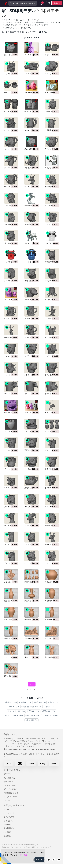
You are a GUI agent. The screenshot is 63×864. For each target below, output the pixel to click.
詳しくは (23, 855)
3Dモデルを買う (12, 770)
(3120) (42, 22)
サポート (7, 809)
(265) (25, 27)
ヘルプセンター (10, 813)
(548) (13, 22)
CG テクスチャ (10, 785)
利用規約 (7, 832)
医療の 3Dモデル (48, 711)
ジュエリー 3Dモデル (16, 711)
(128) (11, 27)
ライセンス (8, 821)
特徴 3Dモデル (25, 702)
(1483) (18, 25)
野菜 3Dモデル (50, 707)
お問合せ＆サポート (14, 805)
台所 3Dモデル (39, 702)
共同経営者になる (11, 793)
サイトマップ (46, 847)
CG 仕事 (7, 800)
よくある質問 (9, 817)
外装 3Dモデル (13, 707)
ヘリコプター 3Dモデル (14, 716)
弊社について (10, 734)
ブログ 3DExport (10, 797)
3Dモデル (8, 774)
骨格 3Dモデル (31, 720)
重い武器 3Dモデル (33, 716)
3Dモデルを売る (10, 789)
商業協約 (7, 824)
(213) (28, 22)
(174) (42, 25)
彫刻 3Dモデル (11, 702)
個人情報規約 (9, 828)
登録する (57, 3)
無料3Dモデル (9, 781)
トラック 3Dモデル (51, 716)
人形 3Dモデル (33, 711)
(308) (55, 22)
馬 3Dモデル (53, 702)
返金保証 (7, 836)
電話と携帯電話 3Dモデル (31, 707)
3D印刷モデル (9, 778)
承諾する (39, 860)
